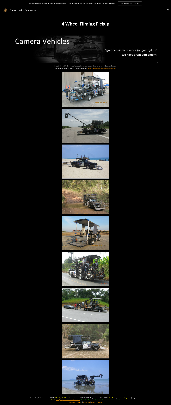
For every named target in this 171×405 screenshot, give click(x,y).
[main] (85, 24)
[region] (85, 3)
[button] (168, 10)
